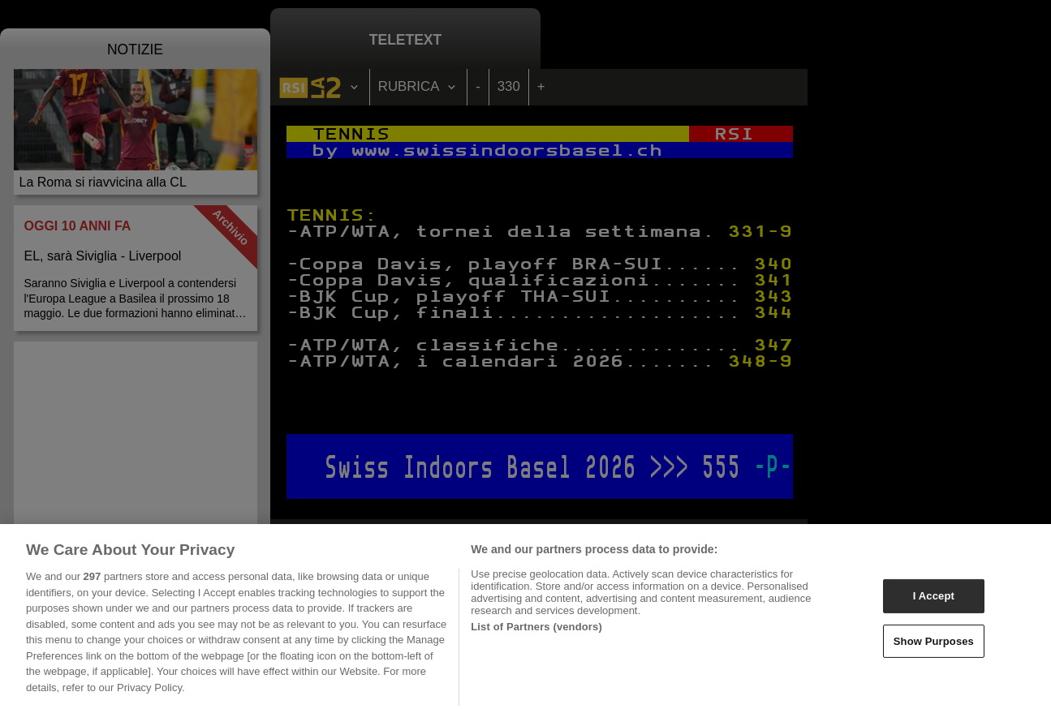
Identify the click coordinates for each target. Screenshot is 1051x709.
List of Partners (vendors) (536, 634)
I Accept (933, 603)
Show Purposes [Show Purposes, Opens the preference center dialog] (934, 648)
